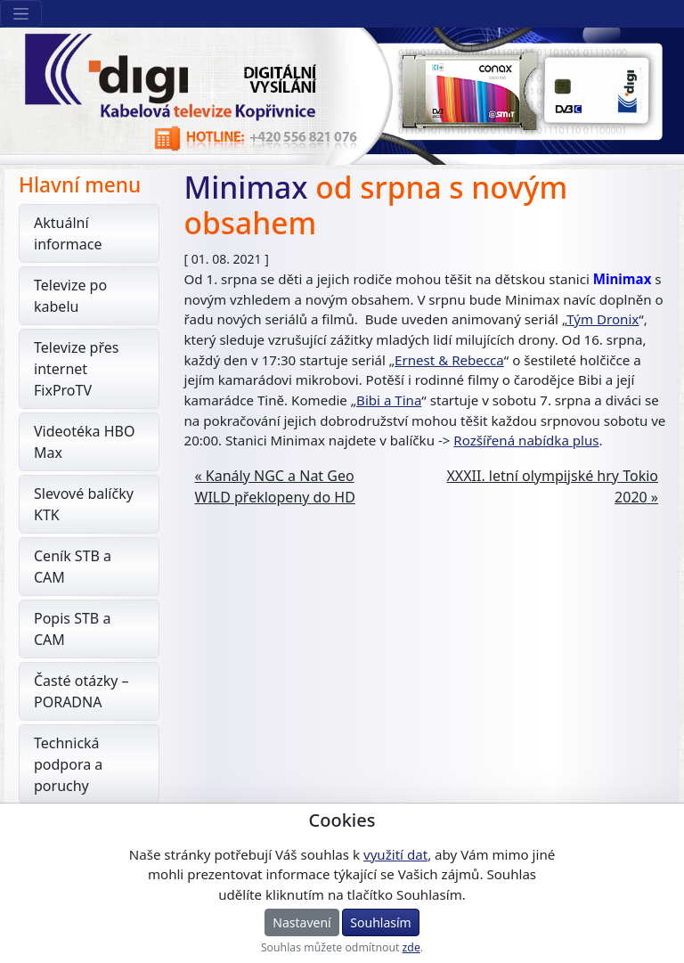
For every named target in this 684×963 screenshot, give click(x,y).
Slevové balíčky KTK (84, 504)
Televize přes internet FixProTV (76, 369)
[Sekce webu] (21, 14)
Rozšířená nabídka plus (525, 440)
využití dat (395, 854)
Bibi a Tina (388, 400)
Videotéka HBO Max (84, 441)
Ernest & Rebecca (449, 360)
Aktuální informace (68, 233)
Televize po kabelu (70, 295)
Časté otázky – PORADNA (81, 691)
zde (411, 947)
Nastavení (301, 922)
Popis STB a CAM (72, 628)
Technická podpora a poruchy (68, 764)
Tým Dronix (602, 319)
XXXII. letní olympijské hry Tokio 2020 (552, 486)
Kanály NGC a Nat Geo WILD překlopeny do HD (275, 486)
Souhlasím (380, 922)
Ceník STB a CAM (72, 566)
